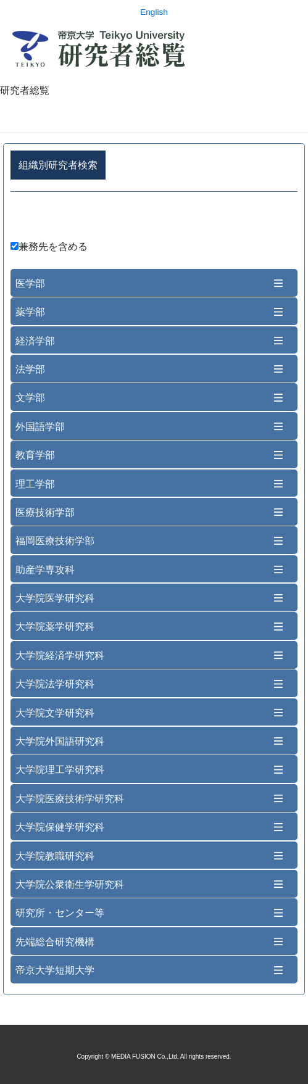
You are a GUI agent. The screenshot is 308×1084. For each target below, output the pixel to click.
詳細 (154, 218)
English (154, 12)
